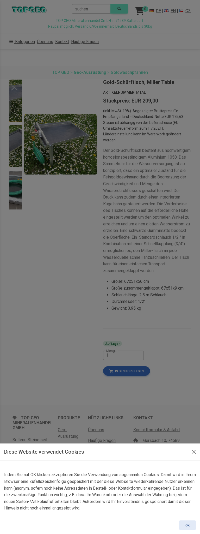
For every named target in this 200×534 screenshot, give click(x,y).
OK (187, 525)
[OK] (194, 452)
